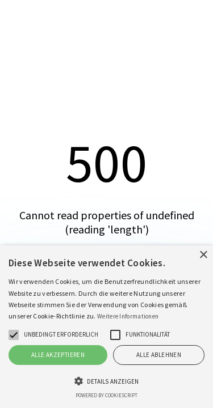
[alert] (106, 326)
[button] (13, 335)
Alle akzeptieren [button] (58, 355)
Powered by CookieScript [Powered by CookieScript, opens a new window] (106, 395)
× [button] (203, 255)
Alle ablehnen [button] (158, 355)
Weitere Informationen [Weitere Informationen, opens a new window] (127, 316)
